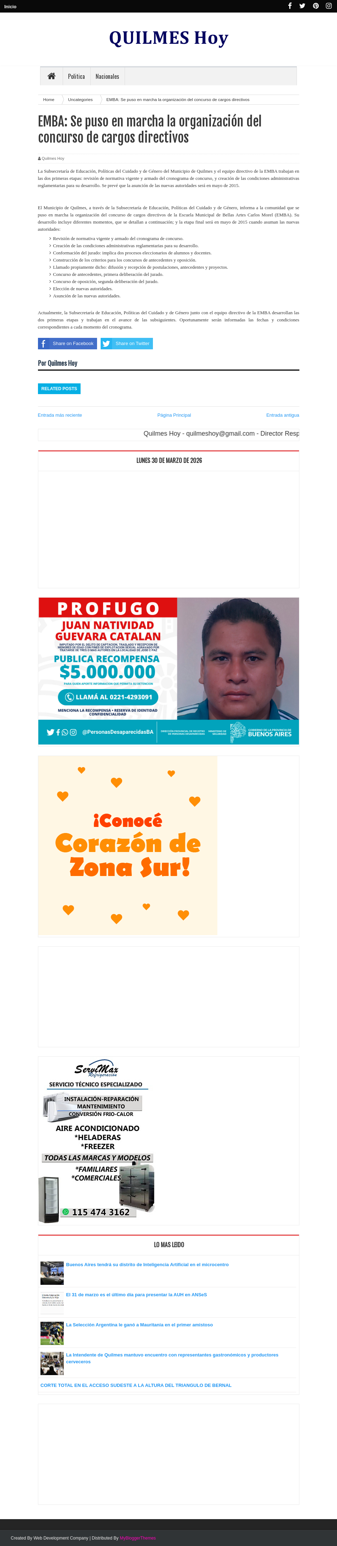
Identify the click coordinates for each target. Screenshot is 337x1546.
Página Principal (174, 415)
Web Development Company (60, 1538)
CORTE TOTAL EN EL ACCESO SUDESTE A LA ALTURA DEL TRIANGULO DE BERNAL (136, 1385)
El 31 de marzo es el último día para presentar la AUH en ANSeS (136, 1294)
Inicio (10, 6)
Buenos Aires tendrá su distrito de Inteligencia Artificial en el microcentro (147, 1264)
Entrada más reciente (60, 415)
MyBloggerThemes (138, 1538)
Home (49, 99)
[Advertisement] (168, 531)
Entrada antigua (282, 415)
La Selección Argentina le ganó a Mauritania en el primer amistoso (139, 1324)
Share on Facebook (65, 343)
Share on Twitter (125, 343)
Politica (76, 76)
